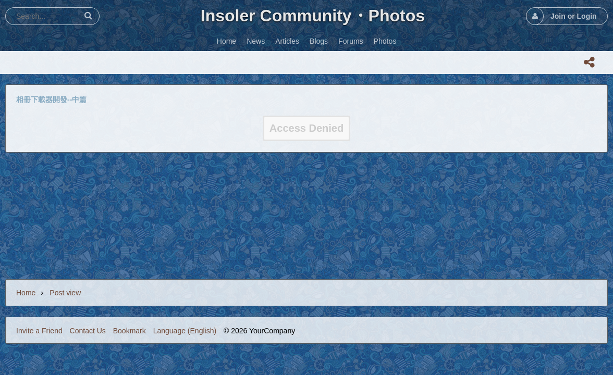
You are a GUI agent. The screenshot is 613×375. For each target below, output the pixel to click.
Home (25, 293)
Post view (65, 293)
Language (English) (184, 331)
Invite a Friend (39, 331)
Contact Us (88, 331)
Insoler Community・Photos (313, 15)
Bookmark (129, 331)
